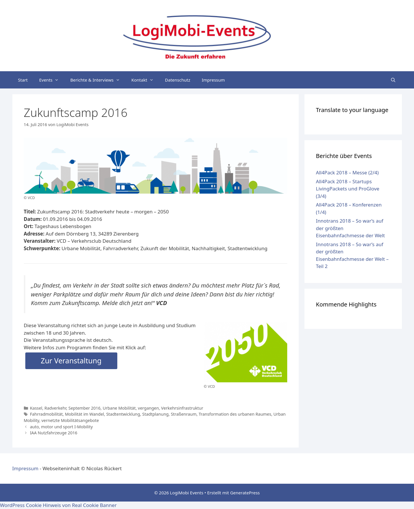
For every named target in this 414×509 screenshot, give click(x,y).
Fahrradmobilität (46, 414)
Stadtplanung (155, 414)
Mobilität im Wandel (84, 414)
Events (51, 79)
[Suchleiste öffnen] (393, 79)
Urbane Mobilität (119, 408)
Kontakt (145, 79)
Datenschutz (177, 80)
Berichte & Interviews (97, 79)
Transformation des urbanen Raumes (235, 414)
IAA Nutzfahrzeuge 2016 (53, 432)
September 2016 (84, 408)
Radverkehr (55, 408)
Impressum (213, 80)
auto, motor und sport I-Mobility (61, 426)
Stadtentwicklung (123, 414)
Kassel (36, 408)
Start (23, 80)
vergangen (148, 408)
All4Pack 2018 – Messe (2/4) (347, 172)
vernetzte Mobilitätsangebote (70, 420)
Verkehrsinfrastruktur (182, 408)
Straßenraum (183, 414)
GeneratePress (245, 492)
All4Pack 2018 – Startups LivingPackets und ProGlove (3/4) (347, 188)
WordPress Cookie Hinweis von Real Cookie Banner (58, 505)
